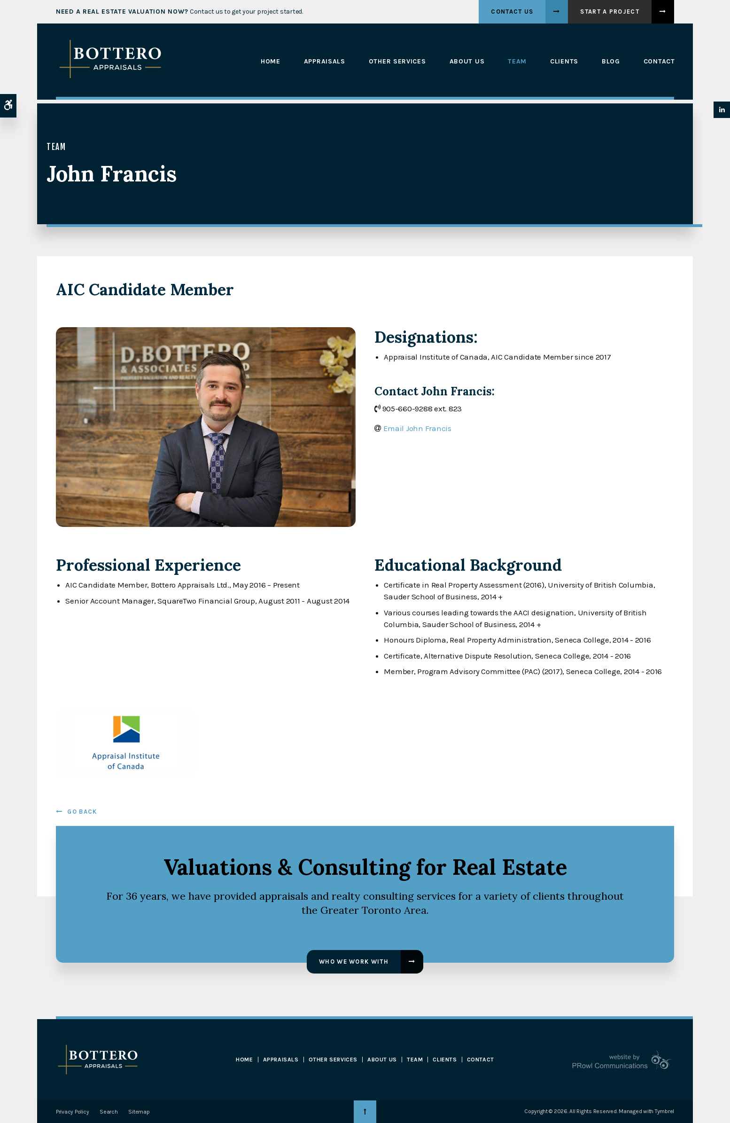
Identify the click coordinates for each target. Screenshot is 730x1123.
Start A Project (609, 11)
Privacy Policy (72, 1111)
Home (270, 62)
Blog (610, 62)
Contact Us (512, 11)
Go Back (82, 811)
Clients (563, 62)
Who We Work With (353, 961)
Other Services (396, 62)
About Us (466, 62)
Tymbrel (664, 1111)
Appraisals (323, 62)
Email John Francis (417, 428)
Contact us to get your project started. (179, 12)
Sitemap (138, 1111)
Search (108, 1111)
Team (516, 62)
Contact (658, 62)
